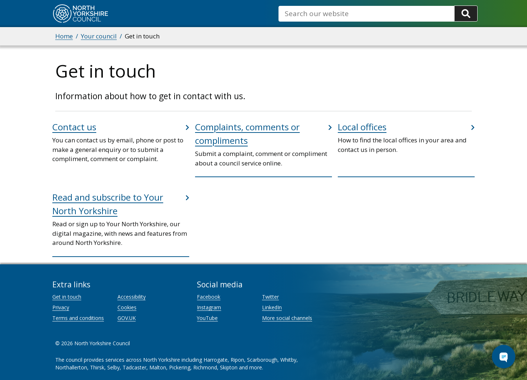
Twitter (270, 296)
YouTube (207, 317)
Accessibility (131, 296)
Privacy (60, 307)
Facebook (208, 296)
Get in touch (66, 296)
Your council (99, 36)
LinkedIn (272, 307)
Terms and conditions (78, 317)
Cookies (127, 307)
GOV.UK (126, 317)
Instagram (209, 307)
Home (64, 36)
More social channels (287, 317)
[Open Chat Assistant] (503, 356)
